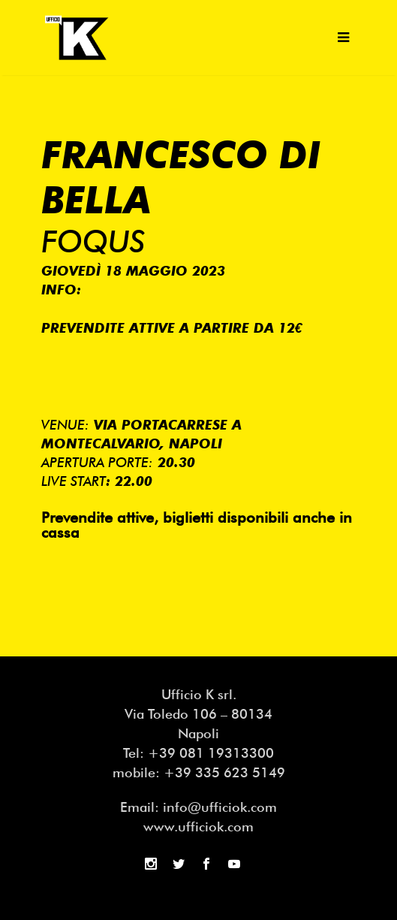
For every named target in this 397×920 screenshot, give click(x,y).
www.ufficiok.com (198, 826)
